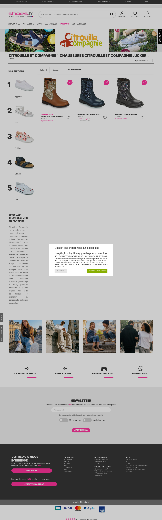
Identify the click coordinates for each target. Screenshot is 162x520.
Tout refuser (60, 271)
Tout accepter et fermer (97, 271)
